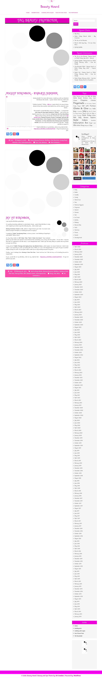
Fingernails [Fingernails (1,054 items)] (78, 103)
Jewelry (76, 220)
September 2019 (79, 445)
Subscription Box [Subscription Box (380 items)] (80, 123)
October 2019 (78, 443)
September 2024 (79, 294)
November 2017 (79, 501)
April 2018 (77, 488)
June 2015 (77, 573)
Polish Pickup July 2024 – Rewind (85, 58)
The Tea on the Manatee (81, 40)
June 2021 (77, 392)
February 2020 (78, 433)
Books (76, 192)
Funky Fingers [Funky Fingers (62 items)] (77, 106)
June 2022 (77, 362)
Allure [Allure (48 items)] (74, 96)
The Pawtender (73, 12)
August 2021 (78, 387)
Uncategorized (78, 237)
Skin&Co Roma (31, 273)
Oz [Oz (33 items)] (95, 113)
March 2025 (78, 279)
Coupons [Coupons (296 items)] (84, 100)
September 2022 (79, 355)
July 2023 (77, 330)
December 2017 (78, 498)
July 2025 (77, 269)
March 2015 (78, 581)
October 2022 (78, 352)
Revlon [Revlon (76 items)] (94, 115)
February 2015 (78, 584)
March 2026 (78, 249)
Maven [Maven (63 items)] (84, 113)
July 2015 (77, 571)
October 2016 (78, 533)
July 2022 (77, 360)
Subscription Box (26, 142)
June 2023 (77, 332)
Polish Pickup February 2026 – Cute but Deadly (85, 62)
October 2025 (78, 262)
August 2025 (78, 267)
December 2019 (78, 438)
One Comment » (55, 142)
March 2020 (78, 430)
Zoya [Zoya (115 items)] (90, 125)
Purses (76, 232)
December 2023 (79, 317)
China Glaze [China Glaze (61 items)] (92, 98)
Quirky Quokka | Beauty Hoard (82, 60)
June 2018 (77, 483)
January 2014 (78, 616)
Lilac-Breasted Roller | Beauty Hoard (84, 66)
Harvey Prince (19, 273)
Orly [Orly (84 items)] (93, 113)
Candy (76, 197)
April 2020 (77, 428)
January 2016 (78, 556)
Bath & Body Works (36, 271)
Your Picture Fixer (61, 12)
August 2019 (78, 448)
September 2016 (79, 536)
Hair (40, 142)
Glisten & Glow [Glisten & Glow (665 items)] (80, 108)
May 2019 (77, 455)
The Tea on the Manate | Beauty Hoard (85, 56)
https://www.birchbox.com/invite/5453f (44, 129)
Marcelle (14, 142)
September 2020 (79, 415)
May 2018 (77, 485)
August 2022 (78, 357)
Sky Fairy (77, 33)
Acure (32, 140)
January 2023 (78, 345)
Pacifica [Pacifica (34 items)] (74, 115)
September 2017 (79, 506)
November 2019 (79, 440)
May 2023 (77, 335)
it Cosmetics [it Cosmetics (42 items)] (79, 111)
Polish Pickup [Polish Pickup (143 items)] (86, 115)
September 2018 (79, 475)
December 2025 (79, 257)
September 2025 (79, 264)
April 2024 (77, 307)
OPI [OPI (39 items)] (90, 113)
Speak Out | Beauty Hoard (82, 72)
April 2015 (77, 578)
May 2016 (77, 546)
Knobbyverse (35, 12)
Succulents (90, 80)
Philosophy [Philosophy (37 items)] (79, 115)
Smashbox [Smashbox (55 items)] (93, 120)
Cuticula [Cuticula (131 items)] (93, 100)
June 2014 (77, 604)
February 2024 (78, 312)
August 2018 (78, 478)
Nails (58, 273)
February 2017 (78, 523)
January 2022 (78, 375)
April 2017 (77, 518)
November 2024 (79, 289)
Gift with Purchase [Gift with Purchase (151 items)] (89, 106)
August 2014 (78, 599)
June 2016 (77, 543)
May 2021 (77, 395)
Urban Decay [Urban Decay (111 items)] (80, 125)
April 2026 (77, 247)
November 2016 (79, 531)
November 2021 (79, 380)
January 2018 (78, 496)
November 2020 (79, 410)
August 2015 (78, 568)
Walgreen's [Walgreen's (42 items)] (87, 125)
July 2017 (77, 511)
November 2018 (79, 470)
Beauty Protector (39, 140)
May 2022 (77, 365)
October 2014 (78, 594)
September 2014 (79, 596)
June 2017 (77, 513)
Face (37, 142)
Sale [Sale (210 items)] (74, 117)
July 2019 (77, 450)
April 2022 (77, 367)
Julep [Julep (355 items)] (84, 111)
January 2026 (78, 254)
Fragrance (77, 207)
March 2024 (78, 309)
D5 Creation (60, 676)
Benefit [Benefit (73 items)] (80, 98)
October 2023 (78, 322)
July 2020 (77, 420)
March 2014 (78, 611)
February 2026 (78, 252)
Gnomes (77, 212)
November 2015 (79, 561)
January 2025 (78, 284)
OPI (25, 273)
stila (19, 142)
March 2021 (78, 400)
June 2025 (77, 272)
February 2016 (78, 553)
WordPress (77, 676)
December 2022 (79, 347)
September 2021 (79, 385)
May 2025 (77, 274)
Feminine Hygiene (79, 205)
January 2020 (78, 435)
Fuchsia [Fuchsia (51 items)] (94, 103)
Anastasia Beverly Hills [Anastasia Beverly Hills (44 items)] (82, 96)
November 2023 (79, 320)
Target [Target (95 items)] (90, 123)
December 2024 (79, 287)
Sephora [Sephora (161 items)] (93, 117)
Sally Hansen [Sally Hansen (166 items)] (83, 117)
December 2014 (78, 589)
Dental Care (78, 200)
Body (51, 273)
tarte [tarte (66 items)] (95, 123)
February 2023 (78, 342)
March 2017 (78, 521)
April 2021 (77, 397)
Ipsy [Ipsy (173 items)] (74, 111)
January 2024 (78, 314)
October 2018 (78, 473)
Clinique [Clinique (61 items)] (75, 100)
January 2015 (78, 586)
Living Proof (63, 140)
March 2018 (78, 491)
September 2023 (79, 324)
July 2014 (77, 601)
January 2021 (78, 405)
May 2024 (77, 304)
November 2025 (79, 259)
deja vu (49, 104)
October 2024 (78, 292)
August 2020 (78, 418)
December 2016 (78, 528)
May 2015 (77, 576)
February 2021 (78, 402)
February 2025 (78, 282)
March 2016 (78, 551)
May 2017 (77, 516)
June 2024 (77, 302)
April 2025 (77, 277)
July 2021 (77, 390)
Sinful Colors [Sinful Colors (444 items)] (80, 120)
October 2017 (78, 503)
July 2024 (77, 299)
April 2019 (77, 458)
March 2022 (78, 370)
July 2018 (77, 480)
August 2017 (78, 508)
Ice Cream (77, 217)
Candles (77, 195)
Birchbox (47, 140)
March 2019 (78, 460)
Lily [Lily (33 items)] (74, 113)
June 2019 (77, 453)
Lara (12, 140)
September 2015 (79, 566)
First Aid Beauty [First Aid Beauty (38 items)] (88, 103)
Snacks (76, 235)
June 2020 (77, 423)
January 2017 (78, 526)
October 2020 (78, 413)
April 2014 (77, 609)
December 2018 (78, 468)
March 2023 (78, 340)
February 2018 (78, 493)
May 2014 (77, 606)
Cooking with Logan (47, 12)
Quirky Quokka (78, 47)
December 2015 (78, 558)
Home (28, 12)
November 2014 (79, 591)
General (76, 210)
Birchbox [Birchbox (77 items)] (85, 98)
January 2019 (78, 465)
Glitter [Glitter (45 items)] (90, 108)
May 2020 (77, 425)
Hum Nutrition (55, 140)
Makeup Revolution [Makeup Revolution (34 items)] (78, 113)
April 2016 (77, 548)
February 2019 (78, 463)
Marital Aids (78, 225)
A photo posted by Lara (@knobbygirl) (16, 126)
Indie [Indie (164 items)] (94, 109)
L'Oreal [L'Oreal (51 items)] (94, 111)
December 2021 (78, 377)
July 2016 (77, 541)
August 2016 (78, 538)
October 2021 (78, 382)
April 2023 (77, 337)
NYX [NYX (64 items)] (88, 113)
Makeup (44, 142)
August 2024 (78, 297)
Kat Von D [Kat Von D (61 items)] (89, 111)
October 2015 (78, 563)
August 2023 (78, 327)
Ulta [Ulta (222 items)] (74, 125)
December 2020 (79, 407)
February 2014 (78, 614)
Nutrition (77, 230)
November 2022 (79, 350)
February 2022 (78, 372)
